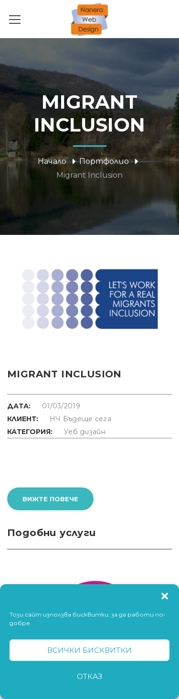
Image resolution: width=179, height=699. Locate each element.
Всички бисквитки (89, 650)
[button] (164, 596)
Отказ (89, 676)
